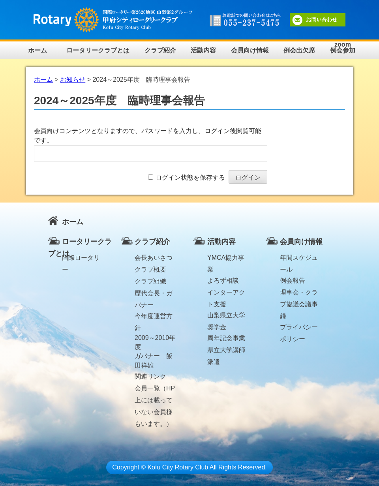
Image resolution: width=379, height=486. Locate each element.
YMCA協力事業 (225, 259)
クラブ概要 (150, 269)
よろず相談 (223, 280)
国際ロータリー (81, 259)
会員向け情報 (250, 50)
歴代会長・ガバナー (154, 294)
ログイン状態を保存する (190, 177)
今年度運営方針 (154, 317)
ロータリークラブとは (97, 50)
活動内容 (203, 50)
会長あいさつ (154, 257)
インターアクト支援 (226, 293)
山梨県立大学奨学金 (226, 316)
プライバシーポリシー (299, 328)
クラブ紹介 (160, 50)
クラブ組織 (150, 281)
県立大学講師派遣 (226, 351)
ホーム (37, 50)
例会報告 (292, 280)
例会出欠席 (299, 50)
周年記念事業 (226, 338)
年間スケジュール (299, 259)
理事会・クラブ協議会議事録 (299, 293)
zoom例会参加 (342, 47)
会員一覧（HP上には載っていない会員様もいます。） (155, 389)
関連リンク (150, 376)
